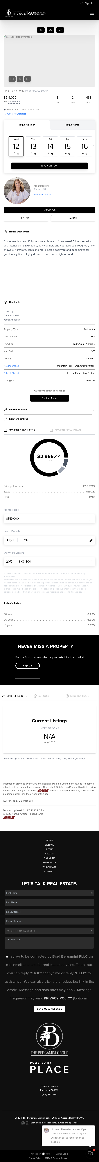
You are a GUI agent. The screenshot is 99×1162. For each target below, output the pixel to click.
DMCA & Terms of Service (56, 1158)
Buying (49, 849)
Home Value (49, 862)
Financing (49, 858)
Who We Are (49, 867)
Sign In (86, 3)
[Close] (92, 1128)
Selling (49, 853)
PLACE (80, 1118)
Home (49, 840)
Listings (49, 845)
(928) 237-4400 (49, 1094)
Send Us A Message (49, 1009)
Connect (49, 871)
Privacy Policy (58, 998)
